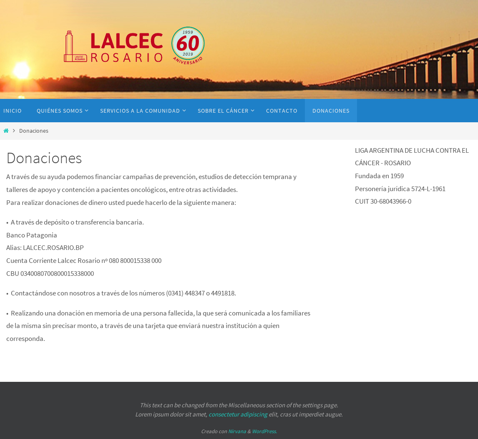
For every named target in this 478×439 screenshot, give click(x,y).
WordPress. (264, 431)
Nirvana (237, 431)
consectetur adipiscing (238, 414)
